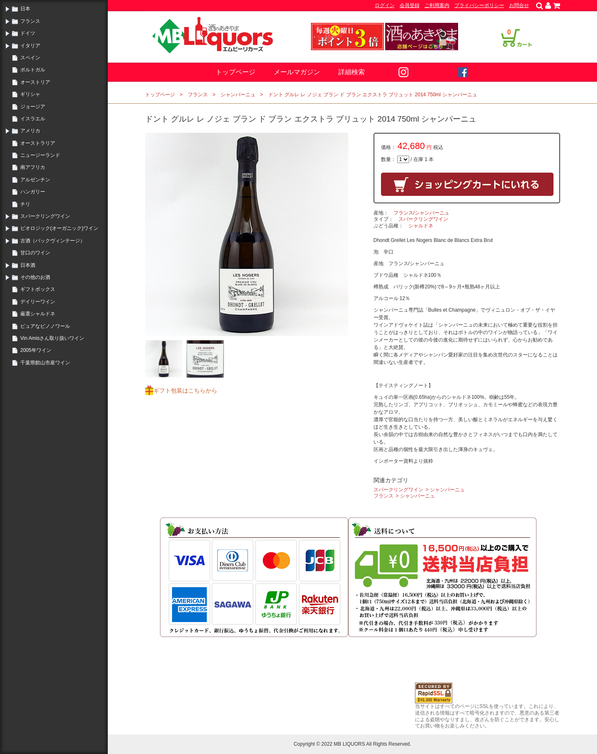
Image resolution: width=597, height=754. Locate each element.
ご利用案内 (437, 5)
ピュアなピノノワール (45, 326)
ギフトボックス (37, 289)
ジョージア (32, 107)
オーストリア (35, 82)
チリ (25, 204)
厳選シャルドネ (37, 314)
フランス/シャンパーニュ (421, 213)
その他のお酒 (35, 277)
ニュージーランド (40, 155)
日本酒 (27, 265)
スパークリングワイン (45, 216)
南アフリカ (32, 167)
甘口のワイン (35, 253)
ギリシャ (30, 94)
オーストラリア (37, 143)
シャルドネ (420, 226)
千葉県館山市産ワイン (45, 363)
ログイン (385, 5)
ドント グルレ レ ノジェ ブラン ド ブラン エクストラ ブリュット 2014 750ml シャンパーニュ (372, 95)
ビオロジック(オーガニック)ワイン (59, 228)
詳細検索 (351, 72)
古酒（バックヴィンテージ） (52, 241)
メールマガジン (297, 72)
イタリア (30, 46)
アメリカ (30, 131)
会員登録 (410, 5)
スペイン (30, 58)
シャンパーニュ (238, 95)
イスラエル (32, 119)
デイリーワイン (37, 302)
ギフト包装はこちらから (185, 390)
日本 (25, 9)
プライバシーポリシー (479, 5)
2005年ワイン (35, 350)
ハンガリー (32, 192)
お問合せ (519, 5)
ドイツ (27, 33)
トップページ (235, 72)
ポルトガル (32, 70)
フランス (30, 21)
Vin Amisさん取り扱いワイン (52, 338)
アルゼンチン (35, 180)
